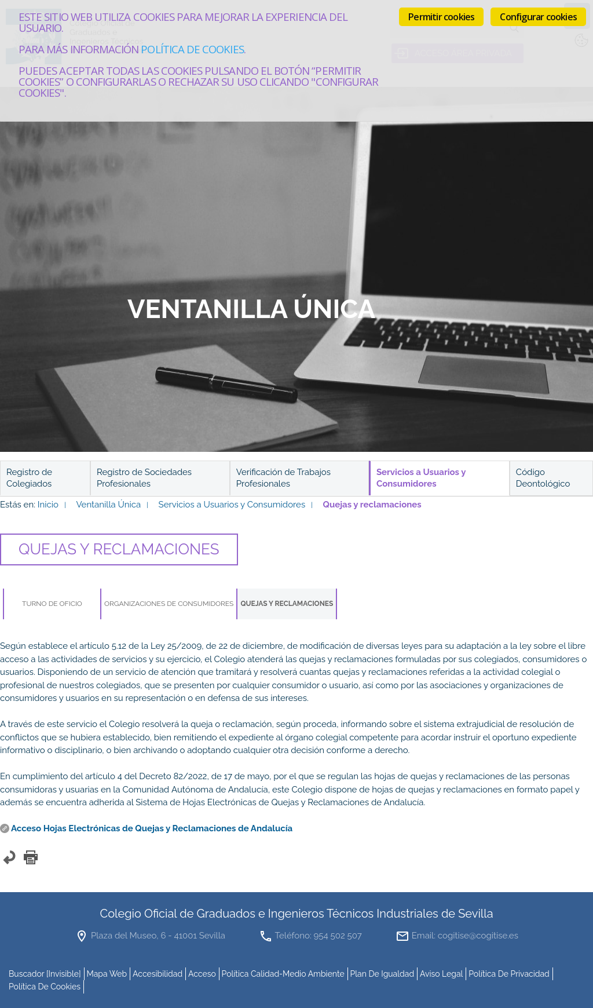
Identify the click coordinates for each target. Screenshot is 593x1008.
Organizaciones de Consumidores (168, 604)
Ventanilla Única (108, 504)
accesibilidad (157, 973)
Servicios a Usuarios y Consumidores (232, 504)
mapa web (106, 973)
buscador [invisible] (45, 973)
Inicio (48, 504)
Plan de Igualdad (382, 973)
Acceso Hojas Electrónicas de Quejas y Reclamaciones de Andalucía (151, 828)
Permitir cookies (441, 16)
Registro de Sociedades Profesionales (144, 478)
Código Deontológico (543, 478)
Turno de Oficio (52, 604)
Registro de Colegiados (29, 478)
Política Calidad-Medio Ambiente (283, 973)
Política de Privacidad (509, 973)
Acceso (202, 973)
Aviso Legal (441, 973)
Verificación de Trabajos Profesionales (283, 478)
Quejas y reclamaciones (286, 604)
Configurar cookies (538, 16)
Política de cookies (192, 49)
